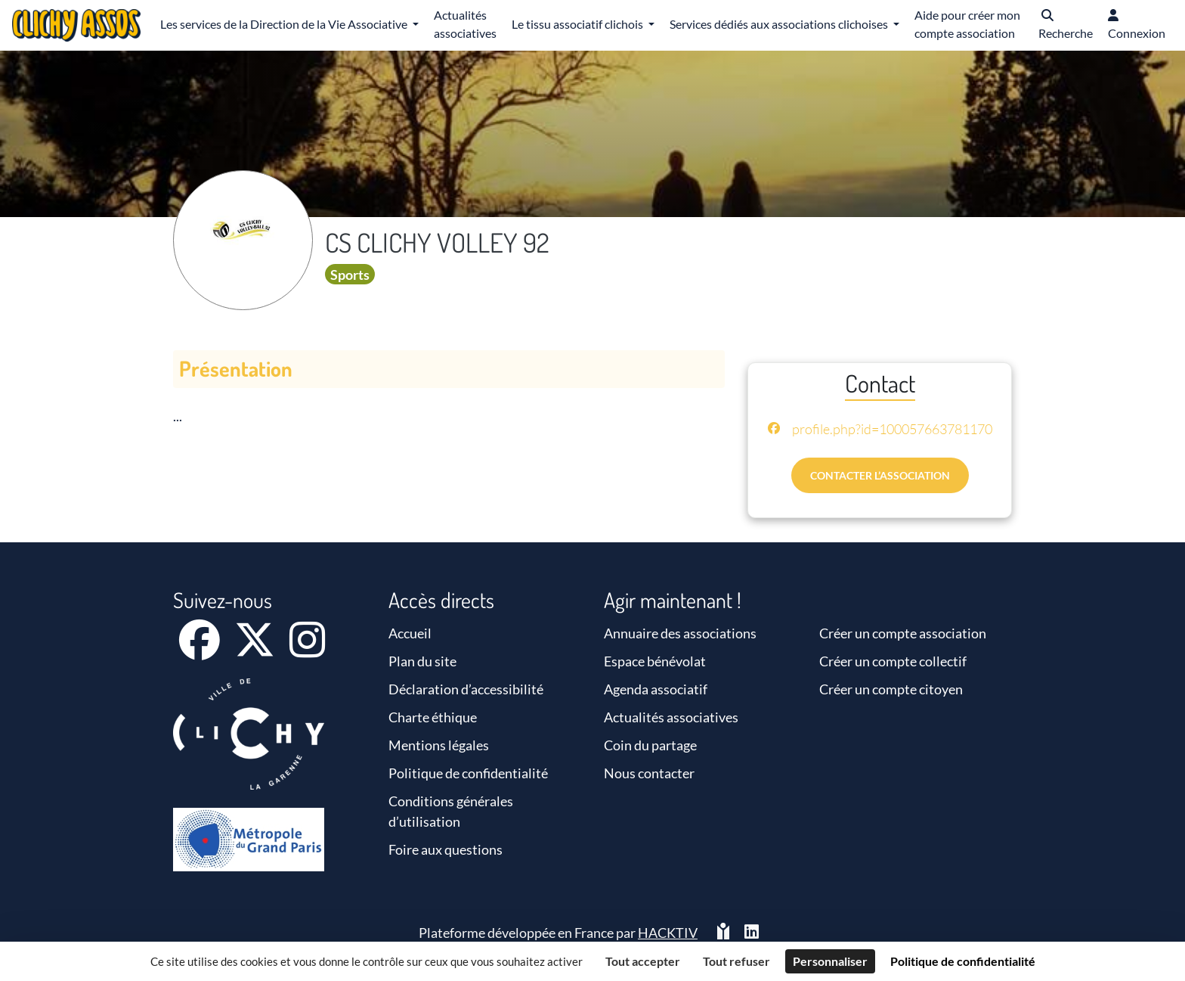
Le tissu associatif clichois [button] (578, 24)
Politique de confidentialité (468, 773)
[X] (255, 649)
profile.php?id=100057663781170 (892, 429)
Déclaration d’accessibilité (465, 689)
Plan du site (422, 661)
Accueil (410, 633)
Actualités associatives (671, 717)
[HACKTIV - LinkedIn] (751, 933)
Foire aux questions (445, 849)
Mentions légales (438, 745)
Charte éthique (432, 717)
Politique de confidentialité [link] (962, 961)
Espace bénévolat (655, 661)
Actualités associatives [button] (465, 24)
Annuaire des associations (680, 633)
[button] (1065, 25)
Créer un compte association (902, 633)
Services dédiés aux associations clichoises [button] (780, 24)
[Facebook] (200, 649)
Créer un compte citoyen (891, 689)
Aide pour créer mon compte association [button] (967, 24)
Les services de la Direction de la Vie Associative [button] (285, 24)
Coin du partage (650, 745)
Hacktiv (668, 932)
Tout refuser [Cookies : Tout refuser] (736, 961)
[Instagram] (307, 649)
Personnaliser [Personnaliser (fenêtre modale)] (830, 961)
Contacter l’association (880, 475)
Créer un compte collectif (893, 661)
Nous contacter (649, 773)
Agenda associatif (655, 689)
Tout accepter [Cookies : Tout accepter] (642, 961)
